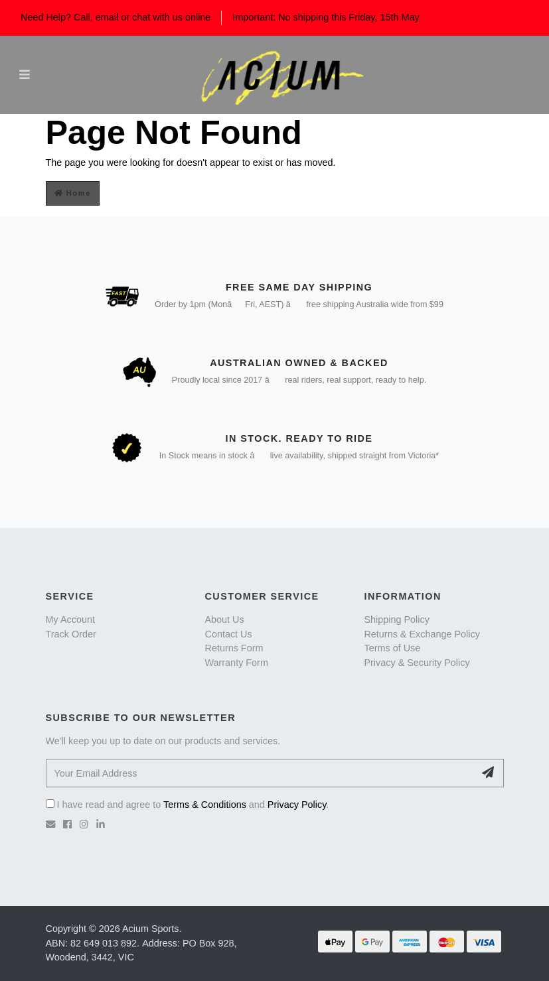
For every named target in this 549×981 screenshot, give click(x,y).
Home (73, 193)
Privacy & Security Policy (416, 662)
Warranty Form (236, 662)
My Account (70, 619)
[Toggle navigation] (25, 75)
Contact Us (228, 634)
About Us (224, 619)
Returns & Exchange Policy (421, 634)
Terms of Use (392, 648)
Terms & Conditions (204, 804)
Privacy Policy (297, 804)
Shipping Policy (396, 619)
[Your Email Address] (260, 773)
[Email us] (50, 824)
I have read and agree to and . (187, 804)
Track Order (71, 634)
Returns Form (233, 648)
